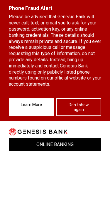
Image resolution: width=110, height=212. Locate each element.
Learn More (31, 104)
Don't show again (79, 107)
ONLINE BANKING (55, 144)
